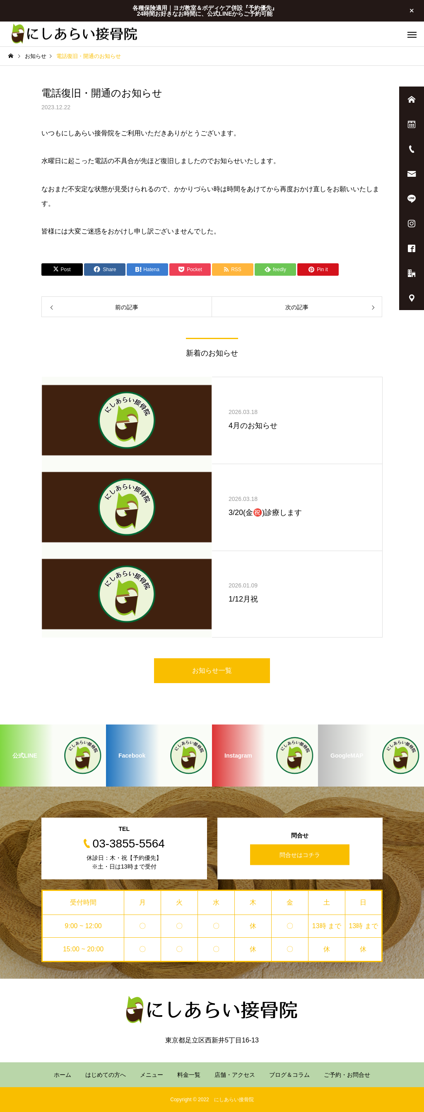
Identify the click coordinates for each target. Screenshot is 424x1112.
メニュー (151, 1074)
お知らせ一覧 (212, 670)
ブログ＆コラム (289, 1074)
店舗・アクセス (234, 1074)
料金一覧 (188, 1074)
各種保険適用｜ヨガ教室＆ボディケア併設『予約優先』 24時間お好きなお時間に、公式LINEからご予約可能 (204, 11)
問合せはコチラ (299, 854)
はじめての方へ (105, 1074)
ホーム (62, 1074)
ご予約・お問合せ (347, 1074)
